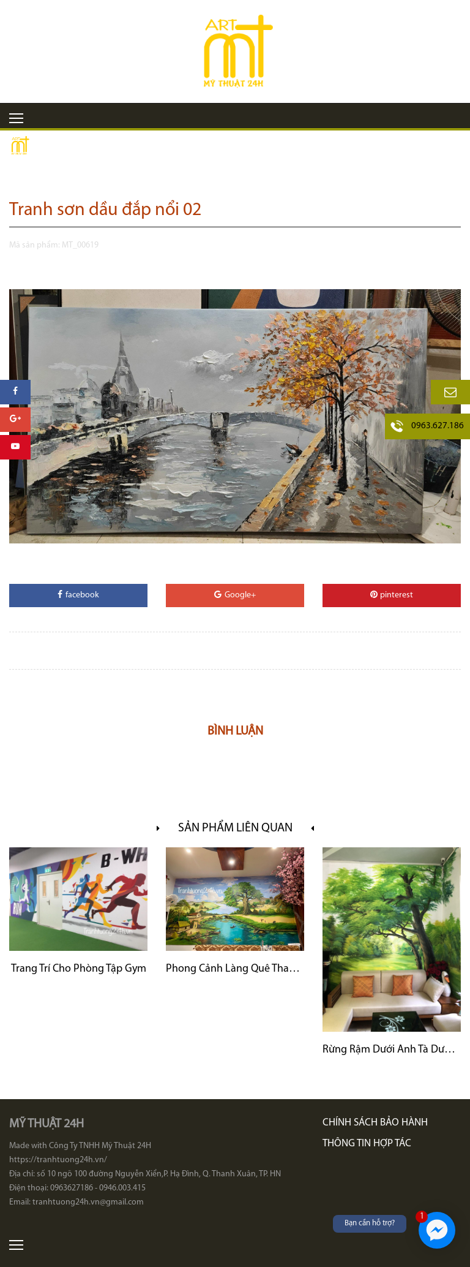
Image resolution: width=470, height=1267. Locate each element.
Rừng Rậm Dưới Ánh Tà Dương (392, 1050)
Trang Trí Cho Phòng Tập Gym (78, 969)
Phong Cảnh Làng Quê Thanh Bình (235, 969)
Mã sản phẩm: (34, 245)
